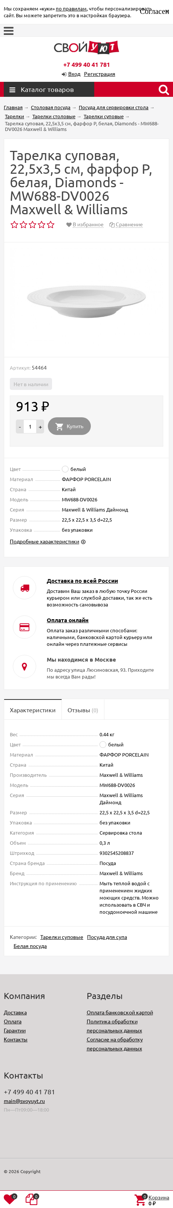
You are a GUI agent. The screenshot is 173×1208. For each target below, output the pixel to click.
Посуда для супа (107, 936)
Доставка (15, 1012)
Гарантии (15, 1030)
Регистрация (99, 73)
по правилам (71, 8)
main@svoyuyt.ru (24, 1100)
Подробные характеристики (44, 541)
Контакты (16, 1039)
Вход (74, 73)
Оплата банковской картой (120, 1012)
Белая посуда (30, 945)
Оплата (12, 1021)
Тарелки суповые (61, 936)
